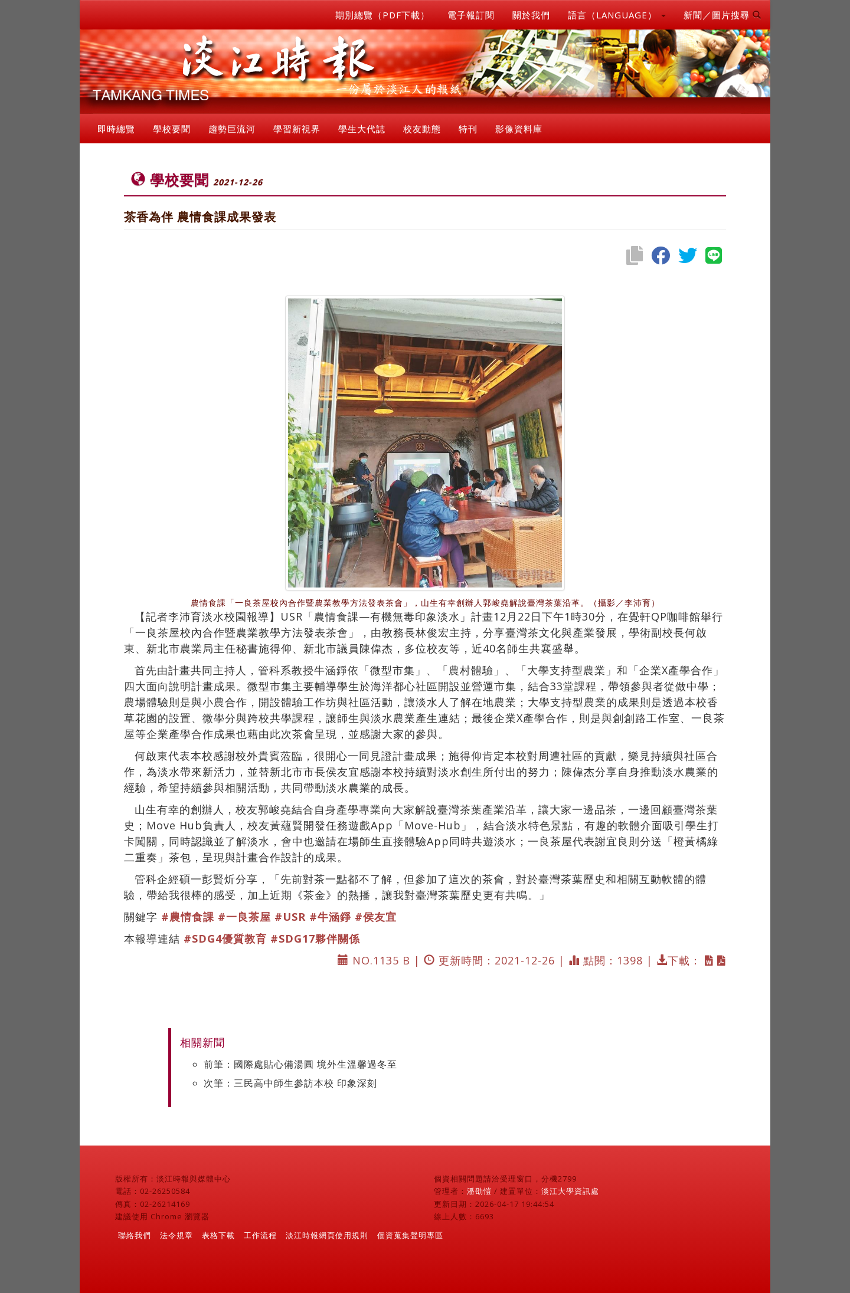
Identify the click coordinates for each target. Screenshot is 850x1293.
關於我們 (531, 15)
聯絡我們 (134, 1235)
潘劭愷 (479, 1191)
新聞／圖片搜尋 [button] (722, 15)
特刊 (468, 128)
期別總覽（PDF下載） (382, 15)
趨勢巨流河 (232, 128)
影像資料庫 (518, 128)
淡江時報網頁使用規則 (327, 1235)
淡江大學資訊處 (570, 1191)
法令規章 (176, 1235)
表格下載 (218, 1235)
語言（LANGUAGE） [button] (617, 15)
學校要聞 (172, 128)
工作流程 (260, 1235)
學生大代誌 (361, 128)
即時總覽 (116, 128)
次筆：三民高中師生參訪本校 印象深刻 (290, 1083)
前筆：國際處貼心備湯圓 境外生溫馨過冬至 (300, 1064)
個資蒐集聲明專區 (410, 1235)
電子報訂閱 (471, 15)
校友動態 (422, 128)
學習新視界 (297, 128)
